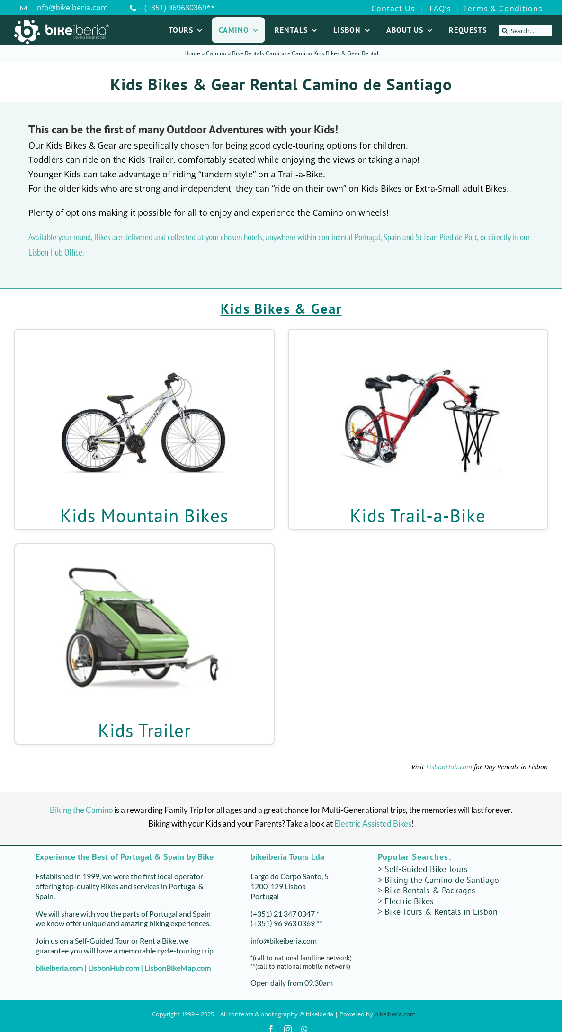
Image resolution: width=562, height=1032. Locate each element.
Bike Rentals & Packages (429, 890)
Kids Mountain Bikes (144, 515)
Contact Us (393, 8)
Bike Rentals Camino (259, 53)
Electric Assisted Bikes (372, 824)
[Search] (504, 30)
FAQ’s (439, 8)
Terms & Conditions (503, 8)
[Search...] (526, 30)
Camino (216, 53)
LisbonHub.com (449, 766)
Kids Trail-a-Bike (418, 515)
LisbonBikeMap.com (177, 967)
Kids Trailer (144, 730)
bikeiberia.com (59, 967)
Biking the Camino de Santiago (441, 879)
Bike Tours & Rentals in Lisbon (441, 911)
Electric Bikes (409, 901)
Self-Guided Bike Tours (426, 869)
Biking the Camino (81, 810)
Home (192, 53)
